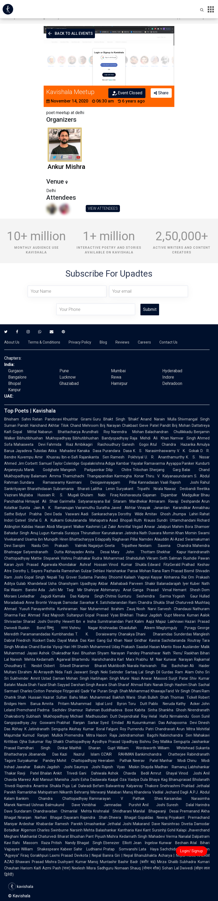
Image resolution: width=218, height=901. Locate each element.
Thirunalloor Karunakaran (101, 533)
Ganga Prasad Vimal (152, 590)
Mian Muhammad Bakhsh (102, 697)
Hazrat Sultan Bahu (60, 697)
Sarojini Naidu (27, 545)
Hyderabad (172, 370)
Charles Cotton (32, 691)
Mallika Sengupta (175, 742)
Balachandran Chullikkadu (168, 432)
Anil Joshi (153, 805)
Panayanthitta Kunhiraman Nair (59, 609)
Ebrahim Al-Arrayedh (36, 672)
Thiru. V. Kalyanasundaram (169, 476)
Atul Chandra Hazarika (172, 444)
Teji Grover (67, 577)
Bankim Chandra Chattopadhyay (52, 798)
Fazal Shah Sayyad (53, 685)
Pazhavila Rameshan (62, 571)
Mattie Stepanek (45, 558)
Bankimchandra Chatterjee (160, 754)
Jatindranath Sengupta (48, 729)
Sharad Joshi (34, 621)
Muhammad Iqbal (87, 704)
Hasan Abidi (45, 527)
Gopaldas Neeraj (153, 817)
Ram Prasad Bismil (178, 571)
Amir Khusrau (47, 457)
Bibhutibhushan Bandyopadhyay (100, 438)
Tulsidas (40, 451)
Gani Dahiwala (93, 773)
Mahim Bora (182, 527)
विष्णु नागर (57, 628)
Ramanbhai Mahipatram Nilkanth (45, 792)
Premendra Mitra (79, 735)
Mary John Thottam (133, 552)
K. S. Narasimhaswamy (154, 451)
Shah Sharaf (118, 685)
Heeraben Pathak (114, 760)
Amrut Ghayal (164, 773)
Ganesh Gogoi (135, 444)
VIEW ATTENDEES (103, 208)
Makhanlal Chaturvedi (38, 836)
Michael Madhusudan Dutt (93, 716)
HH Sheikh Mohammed (91, 647)
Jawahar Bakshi (30, 767)
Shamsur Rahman (84, 710)
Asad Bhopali (121, 520)
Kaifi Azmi (42, 868)
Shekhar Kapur (171, 552)
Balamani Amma (46, 476)
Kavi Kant (143, 830)
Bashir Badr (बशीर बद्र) (137, 862)
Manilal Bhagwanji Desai (156, 811)
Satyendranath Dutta (43, 552)
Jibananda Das (43, 754)
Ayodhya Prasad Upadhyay (115, 742)
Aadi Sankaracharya (99, 514)
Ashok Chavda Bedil (128, 773)
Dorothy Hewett (61, 621)
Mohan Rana (150, 571)
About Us (11, 342)
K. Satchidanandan (112, 602)
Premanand (190, 811)
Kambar (122, 463)
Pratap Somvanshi (120, 849)
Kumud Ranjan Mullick (43, 735)
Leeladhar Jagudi (34, 596)
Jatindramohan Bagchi (138, 735)
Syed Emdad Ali (115, 723)
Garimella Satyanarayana (81, 501)
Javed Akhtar (123, 508)
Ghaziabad (69, 383)
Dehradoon (172, 383)
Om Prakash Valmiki (64, 545)
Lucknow (67, 377)
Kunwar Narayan (178, 659)
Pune (64, 370)
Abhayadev (74, 552)
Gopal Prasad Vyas (102, 615)
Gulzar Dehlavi (93, 571)
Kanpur (14, 389)
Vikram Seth (157, 558)
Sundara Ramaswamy (42, 482)
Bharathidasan (39, 489)
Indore (168, 377)
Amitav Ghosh (158, 514)
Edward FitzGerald (164, 564)
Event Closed (126, 93)
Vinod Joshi (190, 773)
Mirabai (21, 647)
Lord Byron (115, 704)
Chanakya (126, 634)
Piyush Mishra (106, 836)
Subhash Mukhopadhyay (47, 716)
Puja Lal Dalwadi (76, 786)
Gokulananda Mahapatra (86, 520)
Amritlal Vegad (130, 527)
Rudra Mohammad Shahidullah (118, 558)
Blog (103, 342)
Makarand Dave (146, 824)
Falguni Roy (116, 729)
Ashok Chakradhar (55, 653)
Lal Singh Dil (149, 672)
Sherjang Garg (165, 470)
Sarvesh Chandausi (174, 609)
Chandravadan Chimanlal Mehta (62, 811)
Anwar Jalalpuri (157, 527)
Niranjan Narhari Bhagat (40, 817)
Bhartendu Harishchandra (94, 659)
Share (161, 92)
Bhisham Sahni (17, 419)
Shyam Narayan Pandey (118, 653)
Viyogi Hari (61, 647)
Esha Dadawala (94, 779)
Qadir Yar (88, 691)
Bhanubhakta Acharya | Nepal (159, 855)
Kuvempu (25, 457)
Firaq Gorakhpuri (34, 855)
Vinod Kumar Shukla (127, 564)
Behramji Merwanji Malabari (97, 792)
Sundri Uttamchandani (176, 520)
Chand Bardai (40, 647)
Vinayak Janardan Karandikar (164, 508)
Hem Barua (29, 704)
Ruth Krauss (144, 520)
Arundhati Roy (96, 432)
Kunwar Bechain (174, 843)
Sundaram (23, 811)
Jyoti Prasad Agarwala (36, 564)
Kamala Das (65, 596)
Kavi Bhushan (84, 653)
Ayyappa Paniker (180, 463)
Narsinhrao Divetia (177, 824)
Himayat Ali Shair (41, 501)
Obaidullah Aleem (137, 628)
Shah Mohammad (134, 691)
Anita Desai (97, 552)
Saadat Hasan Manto (154, 647)
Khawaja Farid (162, 691)
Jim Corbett (28, 463)
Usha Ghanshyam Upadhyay (72, 583)
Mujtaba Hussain (35, 495)
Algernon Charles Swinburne (45, 830)
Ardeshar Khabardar (36, 824)
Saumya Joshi (87, 767)
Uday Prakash (123, 647)
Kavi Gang (96, 640)
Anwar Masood (154, 678)
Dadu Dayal (57, 640)
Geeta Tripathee (121, 545)
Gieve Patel (149, 425)
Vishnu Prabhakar (76, 558)
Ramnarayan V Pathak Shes (126, 798)
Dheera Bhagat (122, 817)
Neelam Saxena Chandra (165, 545)
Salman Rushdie (183, 558)
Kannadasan (148, 482)
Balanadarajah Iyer (173, 583)
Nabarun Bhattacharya (59, 432)
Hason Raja (106, 735)
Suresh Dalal (180, 805)
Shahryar (91, 590)
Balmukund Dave (62, 805)
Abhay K (19, 729)
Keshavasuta (130, 495)
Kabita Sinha (146, 710)
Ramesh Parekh (69, 824)
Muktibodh (117, 666)
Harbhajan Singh (104, 678)
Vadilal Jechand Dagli (170, 792)
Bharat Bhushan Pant (76, 836)
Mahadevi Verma (163, 836)
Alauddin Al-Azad (169, 539)
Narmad (23, 805)
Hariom (27, 868)
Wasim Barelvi (24, 590)
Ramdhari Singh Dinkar (42, 748)
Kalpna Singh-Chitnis (97, 596)
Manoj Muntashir (102, 862)
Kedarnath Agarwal (53, 659)
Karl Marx (125, 659)
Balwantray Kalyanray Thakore (132, 786)
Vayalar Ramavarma (148, 463)
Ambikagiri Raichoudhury (97, 444)
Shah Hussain (29, 697)
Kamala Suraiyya (65, 533)
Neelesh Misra (84, 868)
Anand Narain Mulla (158, 419)
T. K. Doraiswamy (96, 634)
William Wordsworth (136, 748)
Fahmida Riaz (60, 444)
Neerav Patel (145, 760)
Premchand (26, 710)
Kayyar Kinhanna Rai (169, 577)
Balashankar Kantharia (115, 830)
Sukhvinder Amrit (25, 678)
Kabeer (66, 849)
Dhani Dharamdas (154, 634)
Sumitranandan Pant (116, 621)
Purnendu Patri (141, 729)
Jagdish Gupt (160, 615)
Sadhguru (105, 868)
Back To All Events (70, 33)
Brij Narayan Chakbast (119, 425)
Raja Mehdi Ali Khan (149, 438)
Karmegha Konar (129, 476)
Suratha (103, 508)
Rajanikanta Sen (94, 457)
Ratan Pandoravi (47, 419)
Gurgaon (15, 370)
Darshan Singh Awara (89, 685)
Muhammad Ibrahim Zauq (111, 609)
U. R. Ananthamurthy (165, 457)
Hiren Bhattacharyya (77, 539)
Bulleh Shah (158, 697)
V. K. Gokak (188, 451)
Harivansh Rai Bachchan (164, 666)
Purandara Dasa (117, 451)
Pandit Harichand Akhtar (38, 425)
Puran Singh (108, 691)
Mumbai (118, 370)
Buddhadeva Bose (117, 710)
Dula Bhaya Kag (154, 779)
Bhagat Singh (89, 843)
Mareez (24, 779)
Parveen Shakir (142, 583)
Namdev (146, 539)
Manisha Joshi (67, 779)
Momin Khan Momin (180, 533)
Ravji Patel (28, 773)
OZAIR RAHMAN (117, 754)
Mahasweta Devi (29, 444)
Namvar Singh (183, 438)
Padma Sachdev (52, 710)
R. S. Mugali (65, 495)
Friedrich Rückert (30, 640)
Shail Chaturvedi (180, 602)
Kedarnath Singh (133, 836)
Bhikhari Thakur (133, 615)
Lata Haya (149, 849)
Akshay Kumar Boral (87, 729)
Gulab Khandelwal (31, 583)
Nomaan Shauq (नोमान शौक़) (138, 868)
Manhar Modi (173, 760)
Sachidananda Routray (181, 640)
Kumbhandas (63, 634)
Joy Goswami (43, 723)
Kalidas (27, 527)
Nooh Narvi (146, 609)
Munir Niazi (130, 678)
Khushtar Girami (77, 419)
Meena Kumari (186, 615)
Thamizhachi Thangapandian (87, 476)
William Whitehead (176, 748)
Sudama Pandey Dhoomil (100, 577)
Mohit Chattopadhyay (77, 760)
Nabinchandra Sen (176, 735)
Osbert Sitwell (57, 666)
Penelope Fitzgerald (62, 691)
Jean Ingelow (145, 843)
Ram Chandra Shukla (147, 602)
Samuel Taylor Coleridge (59, 463)
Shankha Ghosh (172, 710)
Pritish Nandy (63, 843)
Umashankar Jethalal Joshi (108, 824)
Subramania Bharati (71, 489)
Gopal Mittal (25, 432)
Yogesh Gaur (185, 596)
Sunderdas (183, 634)
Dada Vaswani (66, 514)
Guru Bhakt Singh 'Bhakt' (116, 419)
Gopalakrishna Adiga (98, 463)
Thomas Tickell (183, 697)
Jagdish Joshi (59, 767)
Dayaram (71, 817)
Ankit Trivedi (65, 773)
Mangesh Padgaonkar (82, 470)
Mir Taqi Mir (70, 590)
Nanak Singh (163, 685)
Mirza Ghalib (168, 862)
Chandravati (165, 729)
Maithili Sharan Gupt (92, 748)
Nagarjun (95, 545)
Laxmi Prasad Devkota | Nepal (75, 855)
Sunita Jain (29, 508)
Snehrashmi (170, 786)
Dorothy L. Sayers (28, 571)
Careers (144, 342)
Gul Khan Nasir (120, 640)
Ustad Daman (53, 678)
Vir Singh (182, 691)
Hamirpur (119, 383)
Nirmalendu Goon (185, 716)
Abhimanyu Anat (115, 590)
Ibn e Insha (86, 621)
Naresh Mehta (22, 659)
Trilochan (140, 470)
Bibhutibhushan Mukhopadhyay (44, 438)
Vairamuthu (85, 508)
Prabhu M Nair (149, 659)
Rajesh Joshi (184, 482)
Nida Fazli (63, 672)
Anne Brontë (36, 602)
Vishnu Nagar (83, 628)
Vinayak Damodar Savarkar (71, 602)
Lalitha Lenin (103, 489)
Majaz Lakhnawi (170, 621)
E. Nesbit (33, 666)
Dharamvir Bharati (89, 666)
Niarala (133, 666)
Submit (149, 309)
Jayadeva (24, 451)
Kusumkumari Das (148, 723)
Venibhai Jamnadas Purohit (111, 805)
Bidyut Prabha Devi (34, 514)
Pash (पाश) (62, 868)
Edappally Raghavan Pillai (116, 539)
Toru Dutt (137, 704)
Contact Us (168, 342)
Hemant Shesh (186, 590)
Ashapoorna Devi (181, 723)
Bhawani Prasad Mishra (36, 862)
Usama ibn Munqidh (41, 539)
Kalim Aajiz (144, 621)
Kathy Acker (188, 704)
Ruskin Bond (31, 628)
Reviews (122, 342)
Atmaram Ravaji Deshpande (174, 501)
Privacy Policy (80, 342)
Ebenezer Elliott (117, 843)
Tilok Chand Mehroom (80, 425)
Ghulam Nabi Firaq (99, 495)
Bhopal (14, 383)
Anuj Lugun (40, 533)
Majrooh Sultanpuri (67, 615)
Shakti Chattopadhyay (72, 742)
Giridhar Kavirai (147, 640)
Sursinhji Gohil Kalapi (169, 830)
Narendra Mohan (127, 432)
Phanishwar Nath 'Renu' (162, 653)
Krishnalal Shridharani (112, 811)
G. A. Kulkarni (51, 520)
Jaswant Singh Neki (90, 672)
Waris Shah (136, 697)
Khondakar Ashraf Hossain (83, 564)
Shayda (147, 767)
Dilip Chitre (118, 470)
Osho (199, 672)
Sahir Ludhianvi (88, 849)
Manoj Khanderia (137, 792)
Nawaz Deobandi (180, 489)
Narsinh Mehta (82, 830)
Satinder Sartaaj (123, 672)
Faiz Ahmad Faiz (34, 615)
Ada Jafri (47, 590)
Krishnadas (108, 628)
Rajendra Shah (93, 817)
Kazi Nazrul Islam (80, 754)
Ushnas (38, 805)
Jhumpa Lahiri (185, 514)
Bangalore (17, 377)
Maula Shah (27, 685)
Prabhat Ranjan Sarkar (78, 723)
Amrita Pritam (55, 704)
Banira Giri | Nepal (118, 855)
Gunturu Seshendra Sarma (144, 596)
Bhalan (46, 773)
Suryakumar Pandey (36, 760)
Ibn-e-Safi (70, 457)
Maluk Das (77, 640)
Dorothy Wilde (131, 514)
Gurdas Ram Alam (177, 672)
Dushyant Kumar (72, 862)
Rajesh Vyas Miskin (120, 767)
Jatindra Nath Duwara (142, 533)
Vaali (164, 482)
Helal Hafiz (158, 716)
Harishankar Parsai (122, 571)
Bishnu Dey (149, 742)
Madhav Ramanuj (171, 767)
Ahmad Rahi (141, 685)
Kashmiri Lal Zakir (101, 527)
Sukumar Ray (40, 742)
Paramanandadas (35, 634)
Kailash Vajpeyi (137, 577)
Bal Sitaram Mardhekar (126, 501)
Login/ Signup (191, 851)
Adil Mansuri (42, 779)
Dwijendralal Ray (133, 716)
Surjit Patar (178, 678)
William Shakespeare (40, 849)
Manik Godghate (41, 470)
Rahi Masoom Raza (31, 843)
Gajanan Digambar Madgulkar (171, 495)
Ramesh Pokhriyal (126, 457)
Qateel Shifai (26, 520)
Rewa (116, 377)
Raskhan (191, 653)
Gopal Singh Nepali (40, 577)
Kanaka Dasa (89, 451)
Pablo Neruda (162, 704)
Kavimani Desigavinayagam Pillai (101, 482)
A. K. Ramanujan (58, 508)
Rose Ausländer (186, 647)
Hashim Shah (186, 685)
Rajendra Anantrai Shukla (39, 786)
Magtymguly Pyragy (176, 628)
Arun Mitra (185, 729)
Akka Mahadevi (62, 451)
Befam (98, 786)
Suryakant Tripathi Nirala (139, 489)
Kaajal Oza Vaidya (123, 779)
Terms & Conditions (44, 342)
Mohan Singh (77, 678)
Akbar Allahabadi (113, 583)
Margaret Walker (70, 527)
